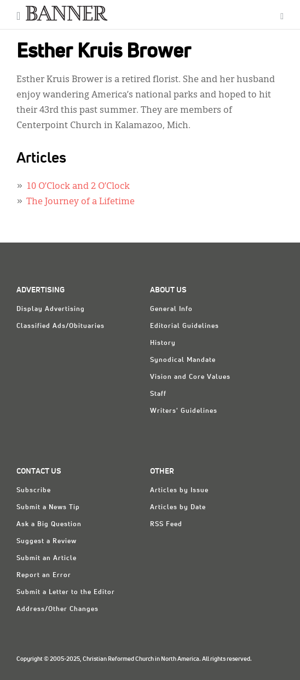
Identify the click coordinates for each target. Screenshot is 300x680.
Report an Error (43, 575)
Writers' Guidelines (183, 411)
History (163, 343)
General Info (171, 309)
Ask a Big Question (49, 524)
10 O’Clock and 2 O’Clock (78, 186)
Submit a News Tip (48, 507)
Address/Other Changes (57, 609)
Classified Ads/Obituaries (60, 326)
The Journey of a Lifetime (80, 202)
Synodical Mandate (183, 360)
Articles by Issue (179, 490)
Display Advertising (50, 309)
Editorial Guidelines (184, 326)
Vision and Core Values (190, 377)
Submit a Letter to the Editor (65, 592)
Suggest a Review (46, 541)
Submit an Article (46, 558)
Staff (158, 394)
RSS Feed (166, 524)
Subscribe (33, 490)
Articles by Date (178, 507)
